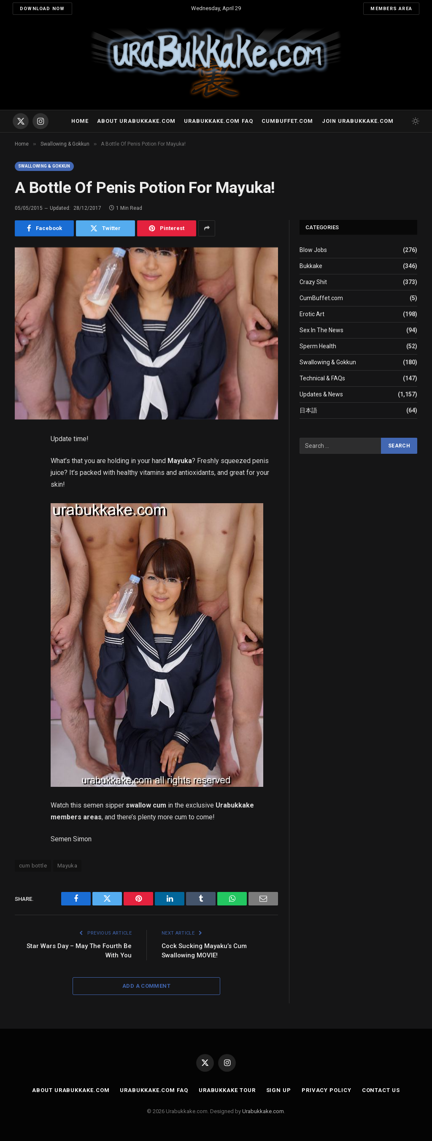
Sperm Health (318, 346)
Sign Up (278, 1090)
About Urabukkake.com (136, 121)
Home (80, 121)
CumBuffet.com (321, 298)
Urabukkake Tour (227, 1090)
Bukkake (311, 266)
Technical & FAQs (322, 378)
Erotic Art (312, 314)
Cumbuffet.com (287, 121)
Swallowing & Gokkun (44, 166)
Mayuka (67, 865)
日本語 (308, 410)
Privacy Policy (326, 1090)
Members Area (391, 8)
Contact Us (381, 1090)
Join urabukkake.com (358, 121)
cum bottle (33, 865)
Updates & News (321, 394)
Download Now (42, 8)
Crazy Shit (313, 282)
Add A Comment (146, 986)
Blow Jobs (313, 250)
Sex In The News (321, 330)
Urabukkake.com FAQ (218, 121)
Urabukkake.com (263, 1111)
